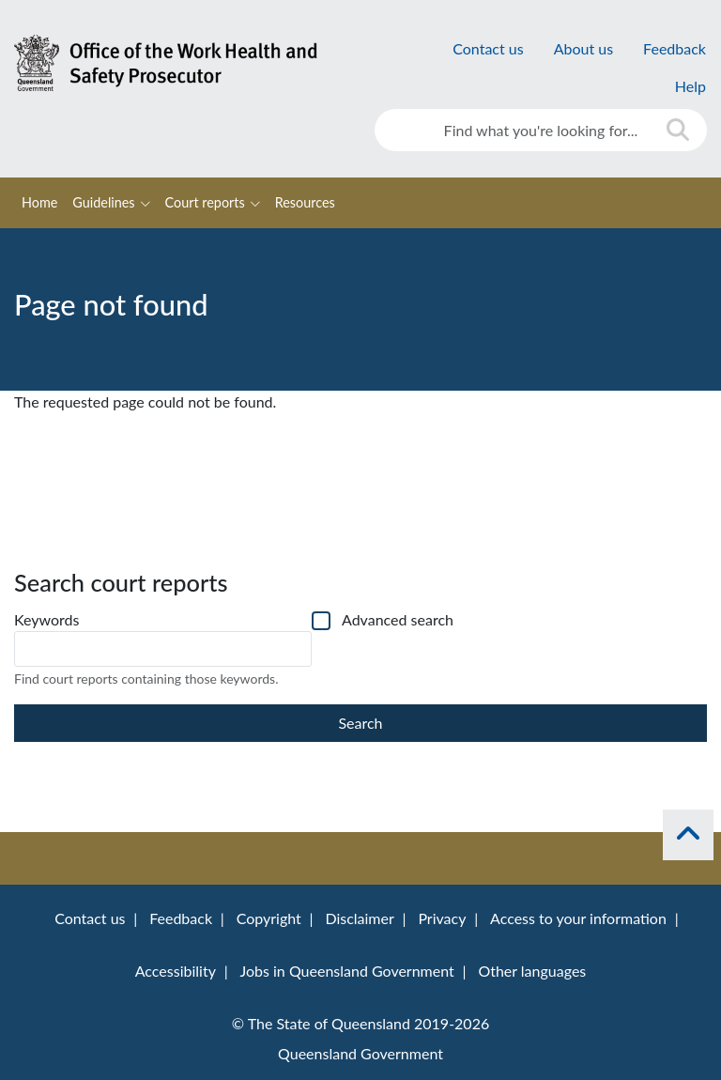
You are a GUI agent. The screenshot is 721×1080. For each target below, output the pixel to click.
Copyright (269, 918)
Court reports (205, 202)
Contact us (488, 48)
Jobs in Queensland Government (346, 971)
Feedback (674, 48)
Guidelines (103, 202)
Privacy (442, 918)
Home (39, 202)
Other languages (532, 971)
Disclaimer (359, 918)
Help (690, 86)
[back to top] (688, 835)
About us (583, 48)
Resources (305, 202)
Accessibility (175, 971)
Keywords (46, 619)
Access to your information (578, 918)
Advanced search (397, 619)
